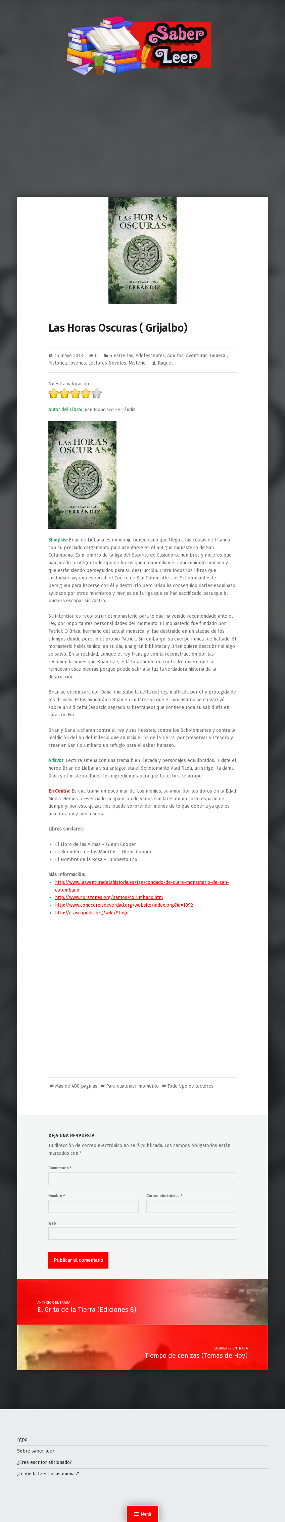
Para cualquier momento (132, 1086)
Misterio (137, 363)
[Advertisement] (142, 146)
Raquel (165, 363)
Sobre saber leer (35, 1451)
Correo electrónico (164, 1195)
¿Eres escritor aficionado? (44, 1462)
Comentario (60, 1168)
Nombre (56, 1195)
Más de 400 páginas (76, 1086)
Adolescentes (150, 356)
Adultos (175, 356)
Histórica (57, 363)
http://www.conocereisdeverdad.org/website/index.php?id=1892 (124, 905)
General (218, 356)
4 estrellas (121, 356)
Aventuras (196, 356)
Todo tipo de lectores (190, 1086)
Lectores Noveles (107, 363)
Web (52, 1223)
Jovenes (77, 363)
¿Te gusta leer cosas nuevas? (48, 1474)
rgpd (22, 1439)
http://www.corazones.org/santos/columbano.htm (109, 897)
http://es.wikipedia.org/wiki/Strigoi (92, 913)
